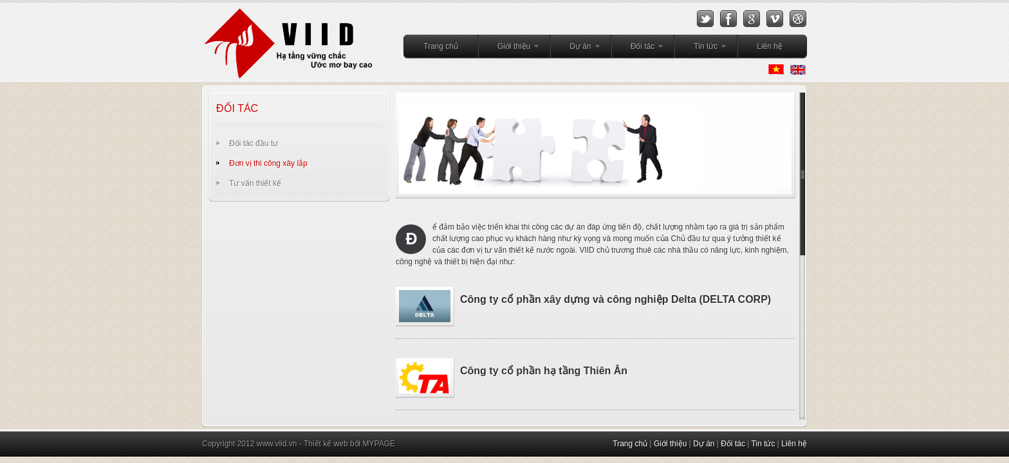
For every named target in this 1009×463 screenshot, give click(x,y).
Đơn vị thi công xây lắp (268, 163)
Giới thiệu (509, 48)
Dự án (575, 48)
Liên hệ (769, 46)
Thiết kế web (326, 443)
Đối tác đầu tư (253, 143)
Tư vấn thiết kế (255, 183)
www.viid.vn (277, 443)
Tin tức (700, 48)
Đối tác (638, 48)
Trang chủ (440, 46)
